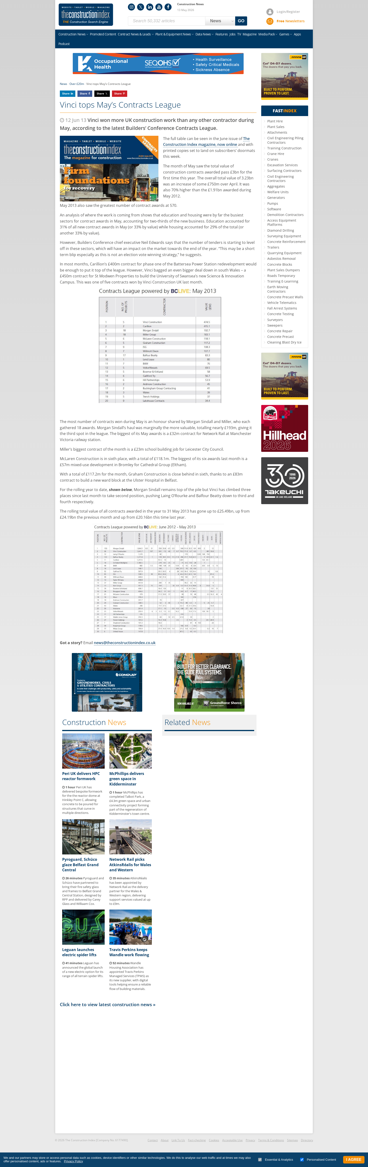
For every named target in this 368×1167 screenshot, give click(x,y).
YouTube (158, 7)
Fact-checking (197, 1140)
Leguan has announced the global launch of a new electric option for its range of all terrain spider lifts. (82, 969)
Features (221, 34)
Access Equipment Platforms (281, 222)
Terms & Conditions (271, 1140)
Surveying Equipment (284, 236)
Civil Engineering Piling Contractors (285, 140)
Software (274, 209)
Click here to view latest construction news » (108, 1004)
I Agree (353, 1160)
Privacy (250, 1140)
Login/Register (288, 11)
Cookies (214, 1140)
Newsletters (291, 21)
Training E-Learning (282, 281)
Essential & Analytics (275, 1159)
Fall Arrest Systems (282, 308)
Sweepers (275, 325)
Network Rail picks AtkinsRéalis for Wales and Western (130, 864)
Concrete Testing (280, 314)
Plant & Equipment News (173, 34)
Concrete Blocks (279, 264)
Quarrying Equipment (284, 253)
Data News (203, 34)
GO (241, 21)
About (165, 1140)
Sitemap (292, 1140)
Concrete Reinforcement (286, 241)
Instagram (131, 7)
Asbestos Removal (281, 258)
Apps (297, 34)
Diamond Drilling (280, 230)
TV (239, 34)
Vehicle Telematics (281, 302)
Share (66, 93)
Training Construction (284, 148)
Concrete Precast (280, 336)
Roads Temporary (281, 275)
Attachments (277, 132)
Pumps (272, 203)
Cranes (272, 159)
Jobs (232, 34)
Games (284, 34)
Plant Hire (275, 121)
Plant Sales (275, 127)
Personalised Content (318, 1159)
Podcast (63, 44)
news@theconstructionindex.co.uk (125, 642)
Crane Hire (275, 153)
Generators (276, 197)
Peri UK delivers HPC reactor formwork (81, 776)
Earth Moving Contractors (277, 289)
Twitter (140, 7)
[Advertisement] (158, 1070)
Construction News (71, 34)
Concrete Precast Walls (285, 297)
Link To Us (178, 1140)
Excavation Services (282, 165)
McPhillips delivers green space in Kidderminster (126, 779)
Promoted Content (103, 34)
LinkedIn (149, 7)
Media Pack (266, 34)
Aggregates (276, 186)
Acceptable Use (232, 1140)
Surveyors (275, 319)
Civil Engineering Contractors (280, 178)
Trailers (273, 247)
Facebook (168, 7)
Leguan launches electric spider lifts (79, 952)
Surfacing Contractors (284, 170)
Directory (307, 1140)
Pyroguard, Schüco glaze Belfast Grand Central (80, 864)
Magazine (250, 34)
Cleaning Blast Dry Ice (284, 342)
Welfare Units (278, 192)
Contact (153, 1140)
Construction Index (86, 15)
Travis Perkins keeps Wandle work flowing (129, 952)
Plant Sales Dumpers (283, 270)
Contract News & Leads (134, 34)
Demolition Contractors (285, 214)
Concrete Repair (280, 331)
